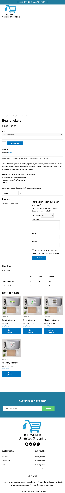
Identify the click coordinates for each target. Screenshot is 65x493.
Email (34, 242)
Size (3, 131)
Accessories (11, 116)
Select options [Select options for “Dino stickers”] (30, 331)
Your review (36, 219)
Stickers (18, 116)
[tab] (6, 159)
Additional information (20, 159)
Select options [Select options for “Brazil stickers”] (9, 331)
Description (6, 159)
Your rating (36, 215)
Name (34, 233)
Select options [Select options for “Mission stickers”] (51, 331)
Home (4, 116)
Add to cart (15, 143)
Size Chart (44, 159)
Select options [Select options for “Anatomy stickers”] (9, 374)
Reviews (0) (34, 159)
